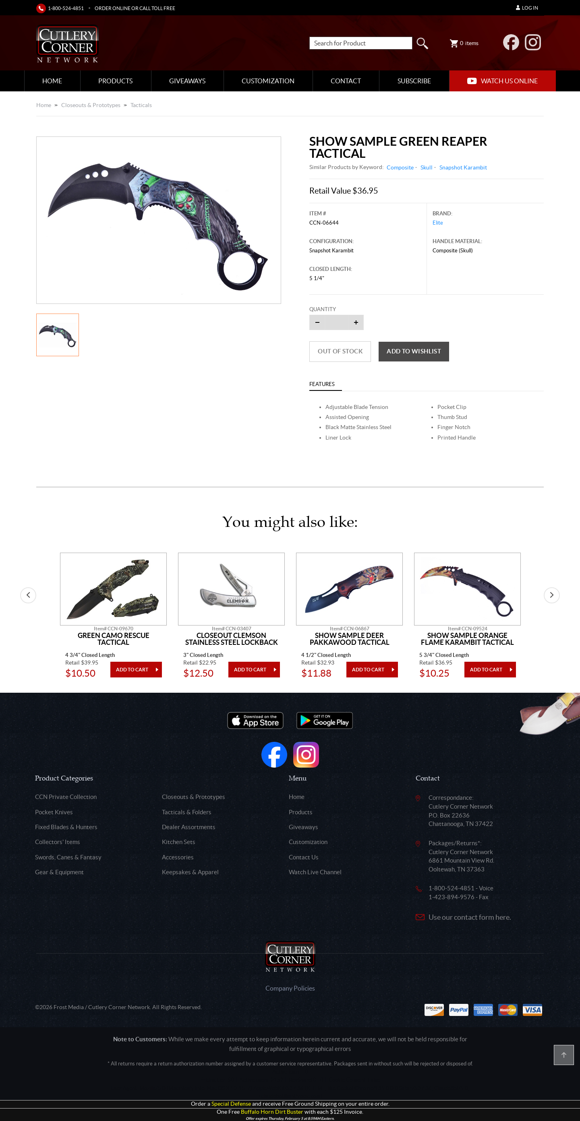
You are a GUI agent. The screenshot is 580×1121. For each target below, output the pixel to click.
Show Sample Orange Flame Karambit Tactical (467, 639)
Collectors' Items (57, 841)
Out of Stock (340, 351)
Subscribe (414, 81)
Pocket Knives (54, 812)
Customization (268, 81)
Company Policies (290, 988)
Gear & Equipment (59, 872)
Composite (400, 167)
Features (322, 384)
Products (115, 81)
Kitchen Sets (178, 841)
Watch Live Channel (315, 872)
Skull (426, 167)
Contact (346, 81)
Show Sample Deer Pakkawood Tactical (349, 639)
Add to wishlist (414, 351)
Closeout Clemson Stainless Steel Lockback (231, 639)
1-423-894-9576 (451, 897)
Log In (527, 7)
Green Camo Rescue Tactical (113, 639)
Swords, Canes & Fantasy (68, 857)
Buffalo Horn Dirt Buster (272, 1112)
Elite (438, 223)
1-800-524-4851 (66, 8)
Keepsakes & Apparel (190, 872)
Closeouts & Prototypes (90, 105)
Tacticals (141, 105)
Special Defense (231, 1104)
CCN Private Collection (66, 796)
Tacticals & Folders (186, 812)
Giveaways (187, 81)
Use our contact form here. (470, 917)
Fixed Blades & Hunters (66, 827)
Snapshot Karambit (463, 167)
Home (52, 81)
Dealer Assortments (188, 827)
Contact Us (304, 857)
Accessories (178, 857)
